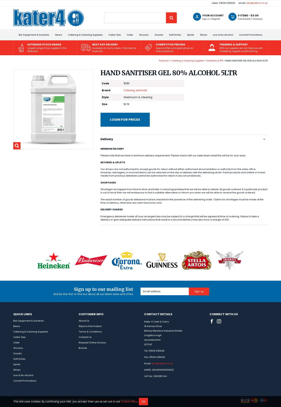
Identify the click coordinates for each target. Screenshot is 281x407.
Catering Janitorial (135, 90)
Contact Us (85, 337)
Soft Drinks (175, 35)
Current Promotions (250, 35)
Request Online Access (92, 342)
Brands (83, 348)
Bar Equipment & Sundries (34, 35)
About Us (84, 320)
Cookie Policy (129, 401)
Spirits (190, 35)
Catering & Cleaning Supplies (85, 35)
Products (164, 60)
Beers (58, 35)
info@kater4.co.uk (257, 3)
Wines (203, 35)
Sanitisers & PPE (214, 60)
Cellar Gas (115, 35)
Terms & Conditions (90, 331)
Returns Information (90, 326)
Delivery (183, 139)
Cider (130, 35)
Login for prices (125, 119)
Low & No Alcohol (223, 35)
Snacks (159, 35)
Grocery (144, 35)
